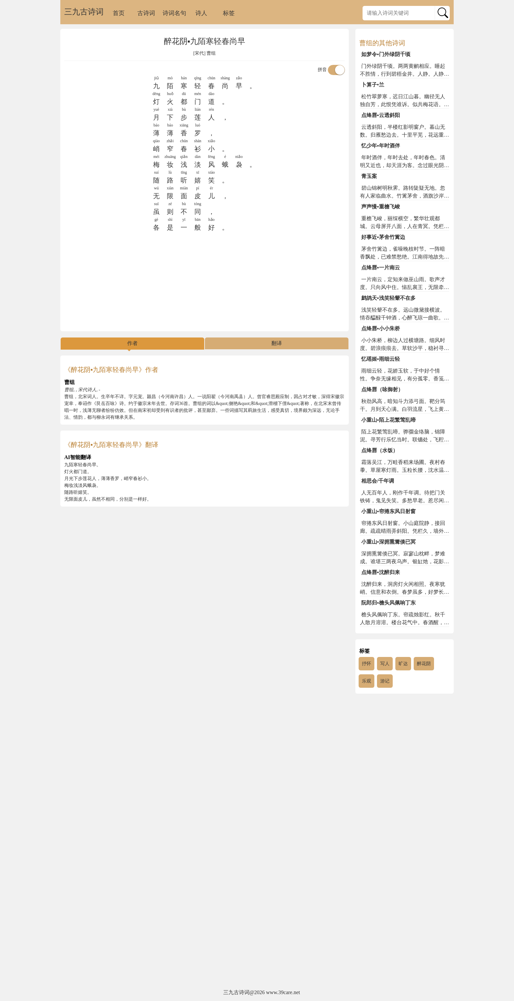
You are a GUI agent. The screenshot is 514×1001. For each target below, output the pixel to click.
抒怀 (366, 663)
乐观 (366, 681)
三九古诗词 (84, 12)
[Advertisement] (204, 281)
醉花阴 (424, 663)
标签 (229, 13)
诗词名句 (174, 13)
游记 (384, 681)
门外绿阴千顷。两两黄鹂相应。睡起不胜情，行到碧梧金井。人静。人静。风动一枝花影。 (404, 74)
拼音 (331, 69)
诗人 (201, 13)
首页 (119, 13)
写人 (384, 663)
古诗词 (146, 13)
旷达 (403, 663)
